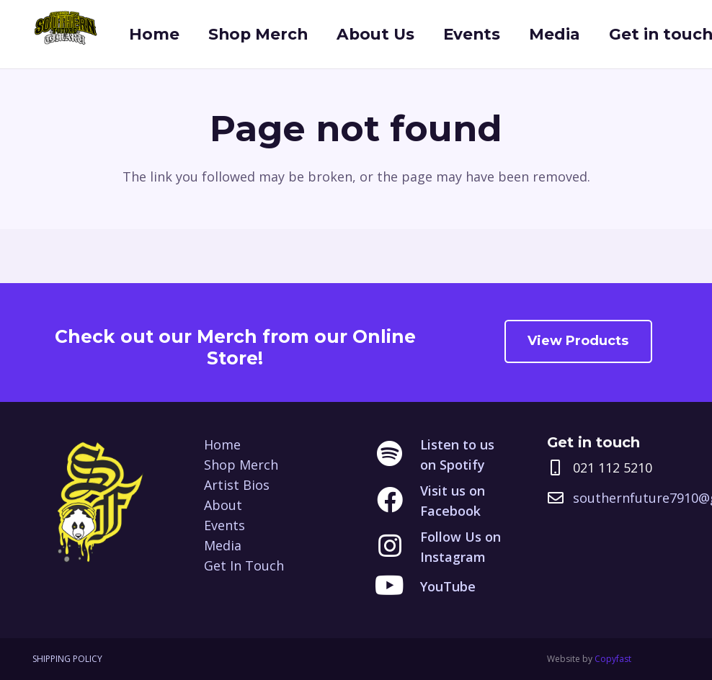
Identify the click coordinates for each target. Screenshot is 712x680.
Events (224, 525)
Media (222, 545)
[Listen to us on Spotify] (397, 454)
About (223, 505)
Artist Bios (237, 484)
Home (222, 444)
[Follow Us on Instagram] (397, 546)
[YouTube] (397, 586)
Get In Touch (244, 565)
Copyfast (613, 659)
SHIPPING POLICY (67, 659)
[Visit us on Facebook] (397, 500)
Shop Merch (241, 464)
